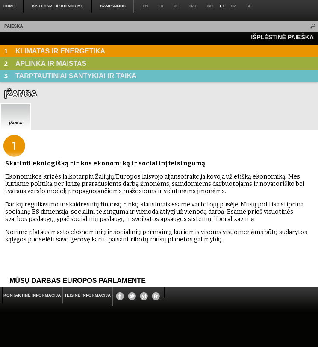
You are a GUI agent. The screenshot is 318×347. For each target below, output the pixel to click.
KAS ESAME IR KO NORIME (57, 6)
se (249, 6)
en (145, 6)
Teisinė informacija (87, 295)
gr (210, 6)
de (176, 6)
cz (233, 6)
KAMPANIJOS (113, 6)
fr (160, 6)
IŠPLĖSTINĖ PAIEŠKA (282, 37)
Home (9, 6)
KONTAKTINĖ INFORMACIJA (32, 295)
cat (193, 6)
